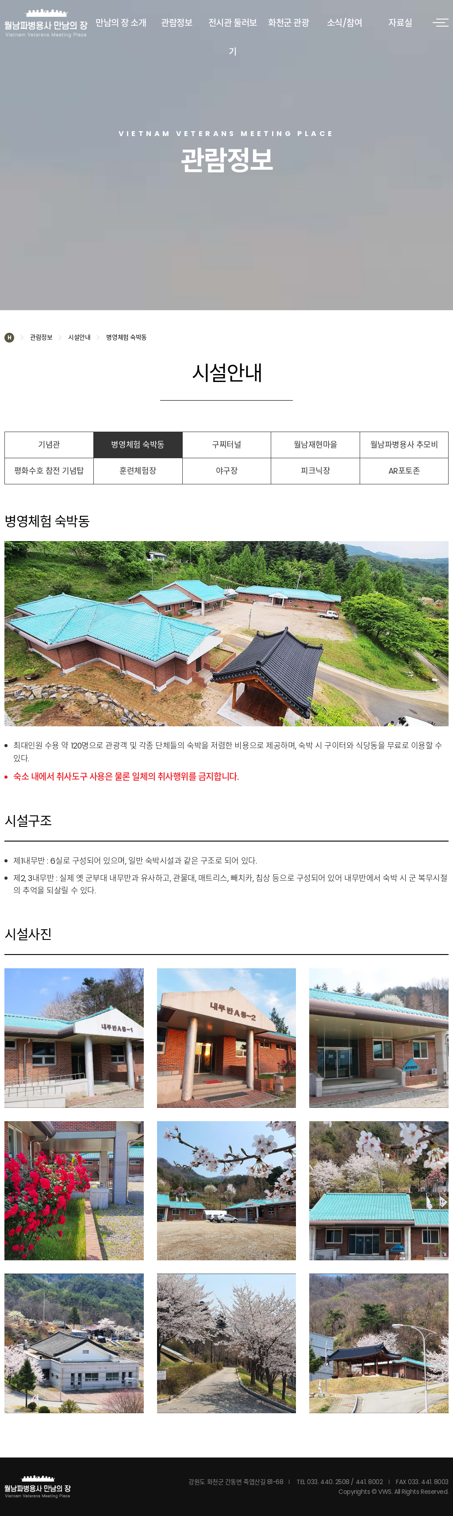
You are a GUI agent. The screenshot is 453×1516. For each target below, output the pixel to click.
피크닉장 (315, 470)
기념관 (49, 444)
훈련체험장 (137, 470)
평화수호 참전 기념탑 (49, 470)
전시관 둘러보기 (232, 37)
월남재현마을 (316, 444)
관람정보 (176, 23)
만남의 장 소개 (121, 23)
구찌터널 (226, 444)
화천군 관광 (288, 23)
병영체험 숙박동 (137, 444)
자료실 (400, 23)
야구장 (227, 470)
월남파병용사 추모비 (404, 444)
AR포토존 (404, 470)
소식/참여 (344, 23)
